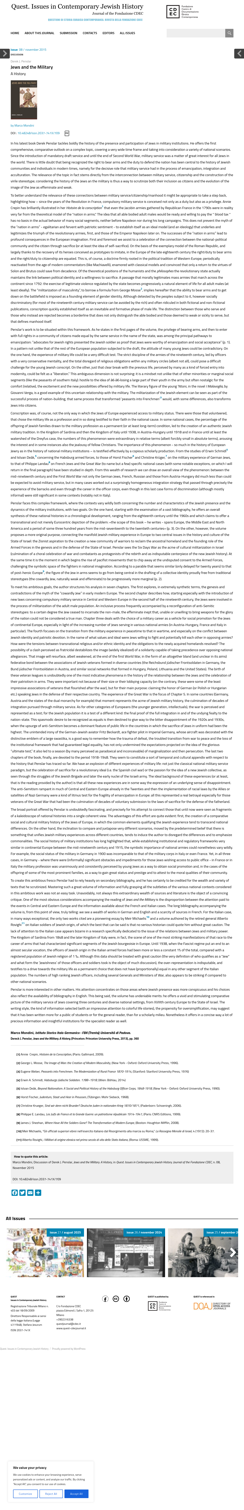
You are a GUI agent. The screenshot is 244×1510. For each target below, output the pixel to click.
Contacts (90, 33)
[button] (233, 1252)
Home (15, 33)
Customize (25, 1494)
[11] (19, 1140)
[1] (18, 1054)
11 (23, 923)
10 (147, 917)
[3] (18, 1071)
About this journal (39, 33)
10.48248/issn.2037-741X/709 (39, 133)
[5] (18, 1088)
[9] (18, 1123)
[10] (19, 1131)
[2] (18, 1063)
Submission (68, 33)
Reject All (51, 1494)
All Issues (127, 33)
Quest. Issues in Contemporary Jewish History (24, 1349)
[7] (18, 1106)
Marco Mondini (24, 125)
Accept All (76, 1494)
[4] (18, 1080)
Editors (108, 33)
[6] (18, 1097)
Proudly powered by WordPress (69, 1349)
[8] (18, 1114)
